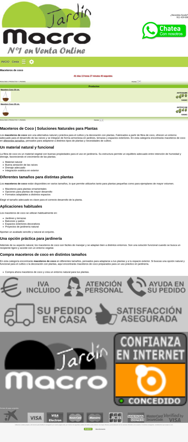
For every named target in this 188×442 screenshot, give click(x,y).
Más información (100, 429)
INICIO (5, 61)
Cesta (15, 61)
